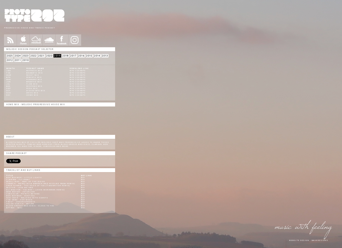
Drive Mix (32, 93)
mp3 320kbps (78, 71)
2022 (33, 56)
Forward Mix (34, 80)
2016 (81, 56)
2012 (10, 60)
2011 (18, 60)
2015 (89, 56)
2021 (41, 56)
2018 (65, 56)
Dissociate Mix (35, 91)
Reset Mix (32, 75)
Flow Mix (32, 84)
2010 (25, 60)
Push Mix (32, 88)
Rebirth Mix (34, 77)
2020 (49, 56)
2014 (97, 56)
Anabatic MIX (34, 73)
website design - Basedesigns (308, 240)
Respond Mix (34, 86)
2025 (10, 56)
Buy (83, 178)
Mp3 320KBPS (78, 82)
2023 (25, 56)
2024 (18, 56)
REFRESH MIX (34, 71)
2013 (105, 56)
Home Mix (32, 95)
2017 (73, 56)
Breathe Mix (34, 82)
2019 (57, 56)
